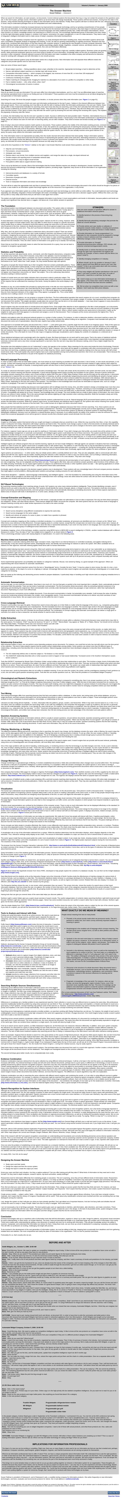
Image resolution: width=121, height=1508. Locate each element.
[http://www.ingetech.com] (64, 772)
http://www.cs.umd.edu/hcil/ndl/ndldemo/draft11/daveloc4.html (72, 845)
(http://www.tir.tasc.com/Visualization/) (40, 905)
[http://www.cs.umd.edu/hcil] (72, 862)
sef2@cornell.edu (72, 1479)
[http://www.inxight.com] (10, 872)
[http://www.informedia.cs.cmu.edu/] (14, 1083)
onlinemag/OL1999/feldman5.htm (74, 996)
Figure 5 (21, 812)
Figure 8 (13, 860)
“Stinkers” (27, 145)
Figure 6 (68, 840)
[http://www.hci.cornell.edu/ (40, 949)
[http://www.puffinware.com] (21, 924)
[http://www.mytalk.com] (52, 1121)
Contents (4, 1496)
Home (114, 1496)
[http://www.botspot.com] (44, 460)
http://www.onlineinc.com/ (84, 994)
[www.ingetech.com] (113, 90)
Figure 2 (100, 119)
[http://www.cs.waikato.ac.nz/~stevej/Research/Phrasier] (21, 809)
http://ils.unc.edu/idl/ (18, 882)
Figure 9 (4, 871)
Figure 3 (70, 532)
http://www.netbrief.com (16, 775)
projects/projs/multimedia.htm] (12, 951)
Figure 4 (74, 774)
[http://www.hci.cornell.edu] (11, 946)
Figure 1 (86, 99)
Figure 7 (23, 856)
